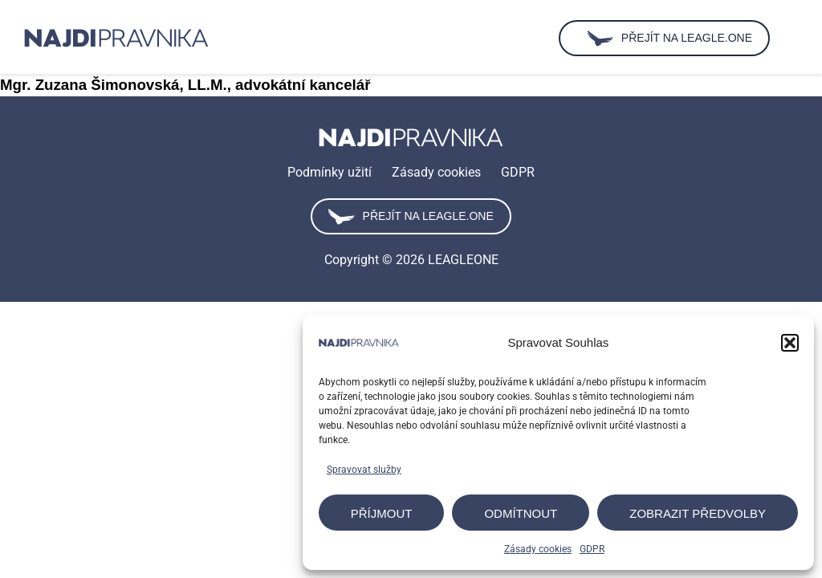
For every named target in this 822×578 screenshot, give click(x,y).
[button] (790, 343)
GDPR (592, 549)
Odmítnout (520, 513)
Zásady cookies (538, 549)
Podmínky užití (329, 172)
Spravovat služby (364, 469)
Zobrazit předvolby (697, 513)
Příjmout (382, 513)
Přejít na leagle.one (410, 217)
